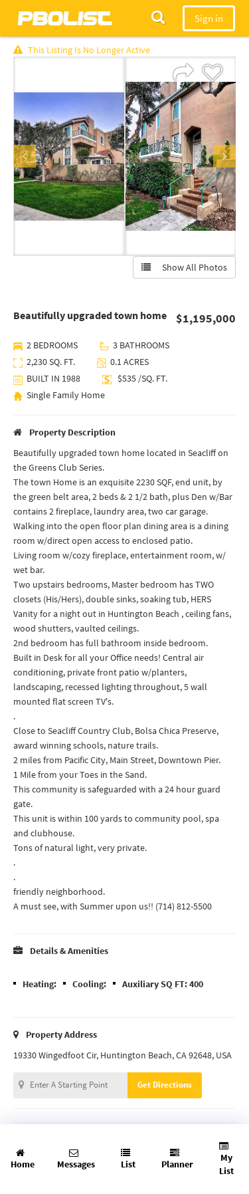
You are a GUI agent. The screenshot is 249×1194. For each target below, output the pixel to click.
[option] (69, 156)
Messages (76, 1159)
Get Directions (164, 1084)
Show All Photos (184, 267)
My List (226, 1159)
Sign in (209, 18)
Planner (177, 1159)
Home (23, 1159)
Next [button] (224, 156)
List (128, 1159)
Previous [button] (24, 156)
